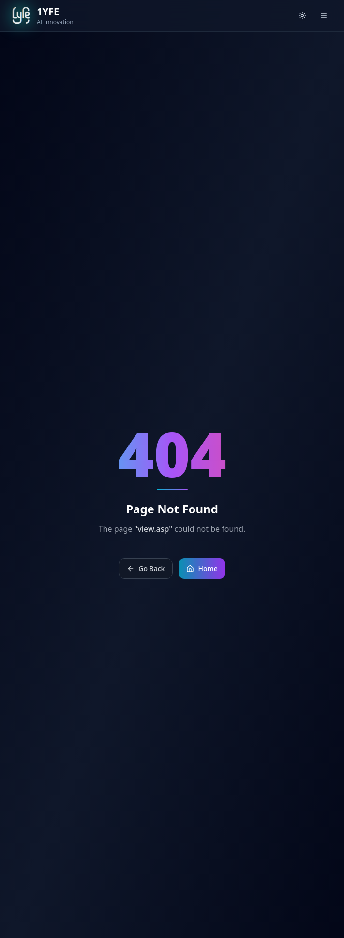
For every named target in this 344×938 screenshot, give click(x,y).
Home (201, 568)
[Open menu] (323, 15)
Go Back (146, 568)
